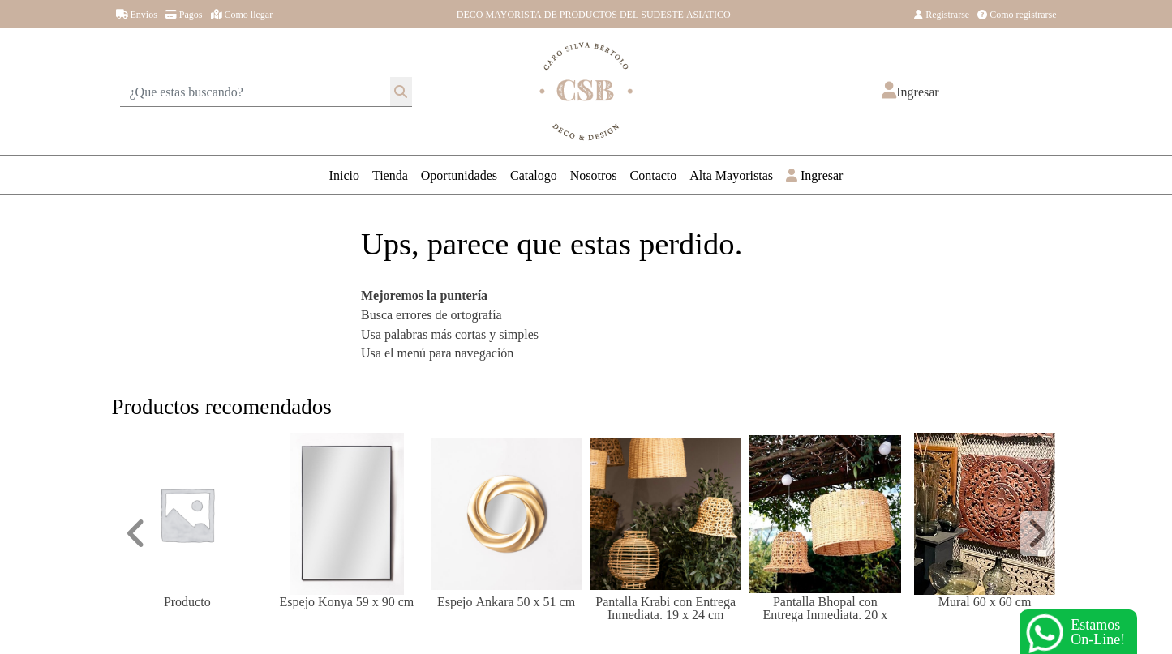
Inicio (344, 174)
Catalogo (533, 174)
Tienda (390, 174)
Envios (136, 13)
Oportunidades (459, 174)
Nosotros (593, 174)
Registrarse (941, 13)
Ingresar (814, 174)
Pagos (184, 13)
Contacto (653, 174)
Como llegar (242, 13)
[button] (910, 91)
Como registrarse (1016, 13)
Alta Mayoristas (731, 174)
